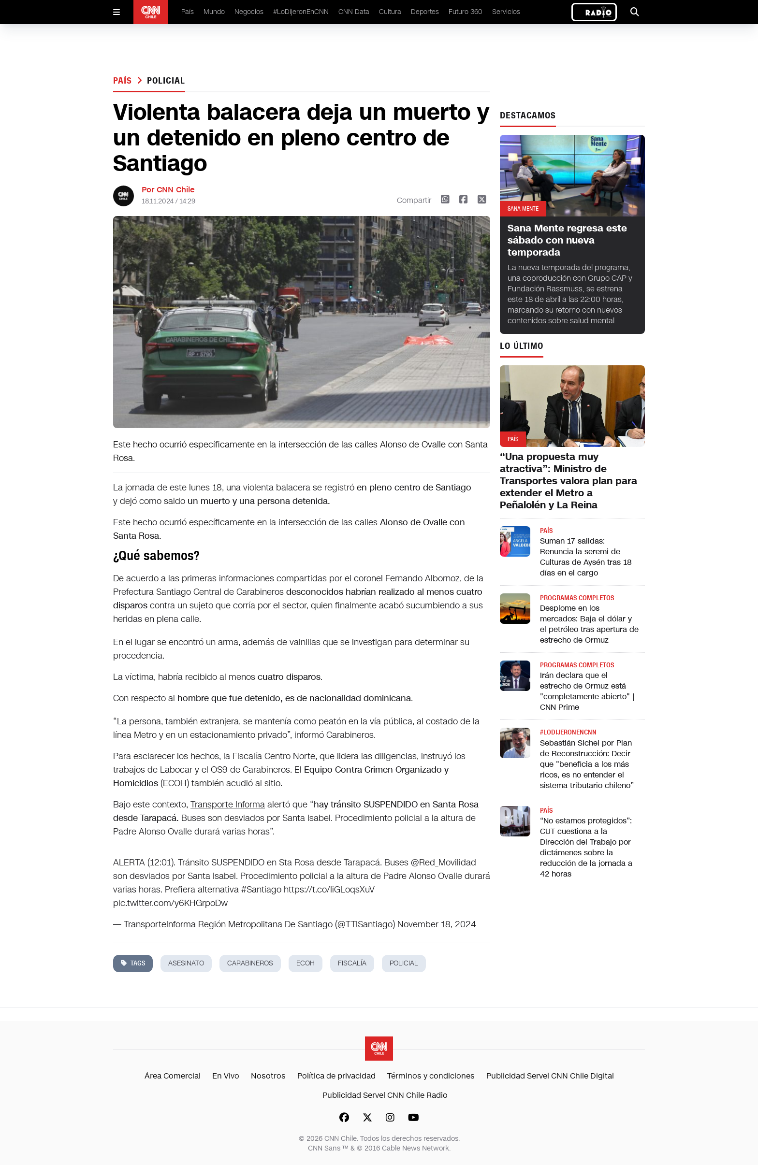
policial (166, 80)
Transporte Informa (227, 804)
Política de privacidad (336, 1075)
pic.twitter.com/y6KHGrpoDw (170, 903)
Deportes (425, 11)
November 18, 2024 (436, 924)
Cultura (390, 11)
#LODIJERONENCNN (568, 732)
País (187, 11)
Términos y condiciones (431, 1075)
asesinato (186, 963)
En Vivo (225, 1075)
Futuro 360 (465, 11)
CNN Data (353, 11)
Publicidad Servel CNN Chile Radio (385, 1095)
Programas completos (577, 598)
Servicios (506, 11)
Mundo (214, 11)
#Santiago (261, 889)
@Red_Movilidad (443, 862)
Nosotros (268, 1075)
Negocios (248, 11)
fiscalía (352, 963)
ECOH (305, 963)
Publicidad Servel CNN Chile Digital (550, 1075)
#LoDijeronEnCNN (301, 11)
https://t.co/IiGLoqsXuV (329, 889)
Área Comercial (173, 1075)
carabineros (250, 963)
